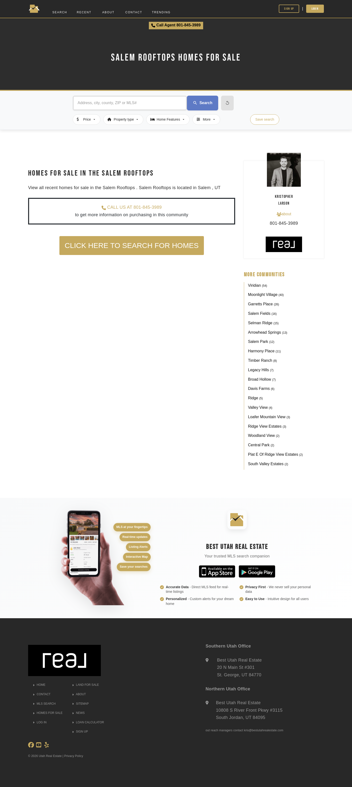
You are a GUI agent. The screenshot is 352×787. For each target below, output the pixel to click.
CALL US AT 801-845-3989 (132, 207)
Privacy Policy (73, 756)
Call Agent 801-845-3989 (175, 25)
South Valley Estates (268, 464)
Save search (264, 119)
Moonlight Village (266, 295)
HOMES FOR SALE (48, 713)
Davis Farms (261, 388)
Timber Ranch (262, 360)
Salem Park (261, 341)
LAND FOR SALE (85, 685)
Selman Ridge (263, 323)
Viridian (257, 285)
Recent (84, 12)
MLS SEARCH (44, 703)
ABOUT (79, 694)
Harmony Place (264, 351)
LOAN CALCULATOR (88, 722)
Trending (161, 12)
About (108, 12)
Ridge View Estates (267, 426)
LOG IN (40, 722)
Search (59, 12)
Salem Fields (262, 313)
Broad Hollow (262, 379)
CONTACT (41, 694)
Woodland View (264, 435)
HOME (39, 685)
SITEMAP (80, 703)
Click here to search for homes (132, 245)
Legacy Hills (260, 370)
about (284, 214)
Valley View (260, 407)
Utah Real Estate (50, 756)
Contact (133, 12)
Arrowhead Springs (267, 332)
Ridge (255, 398)
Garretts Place (263, 304)
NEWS (78, 713)
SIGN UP (80, 731)
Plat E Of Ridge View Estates (275, 454)
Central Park (261, 445)
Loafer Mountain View (269, 417)
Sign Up (289, 8)
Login (315, 8)
